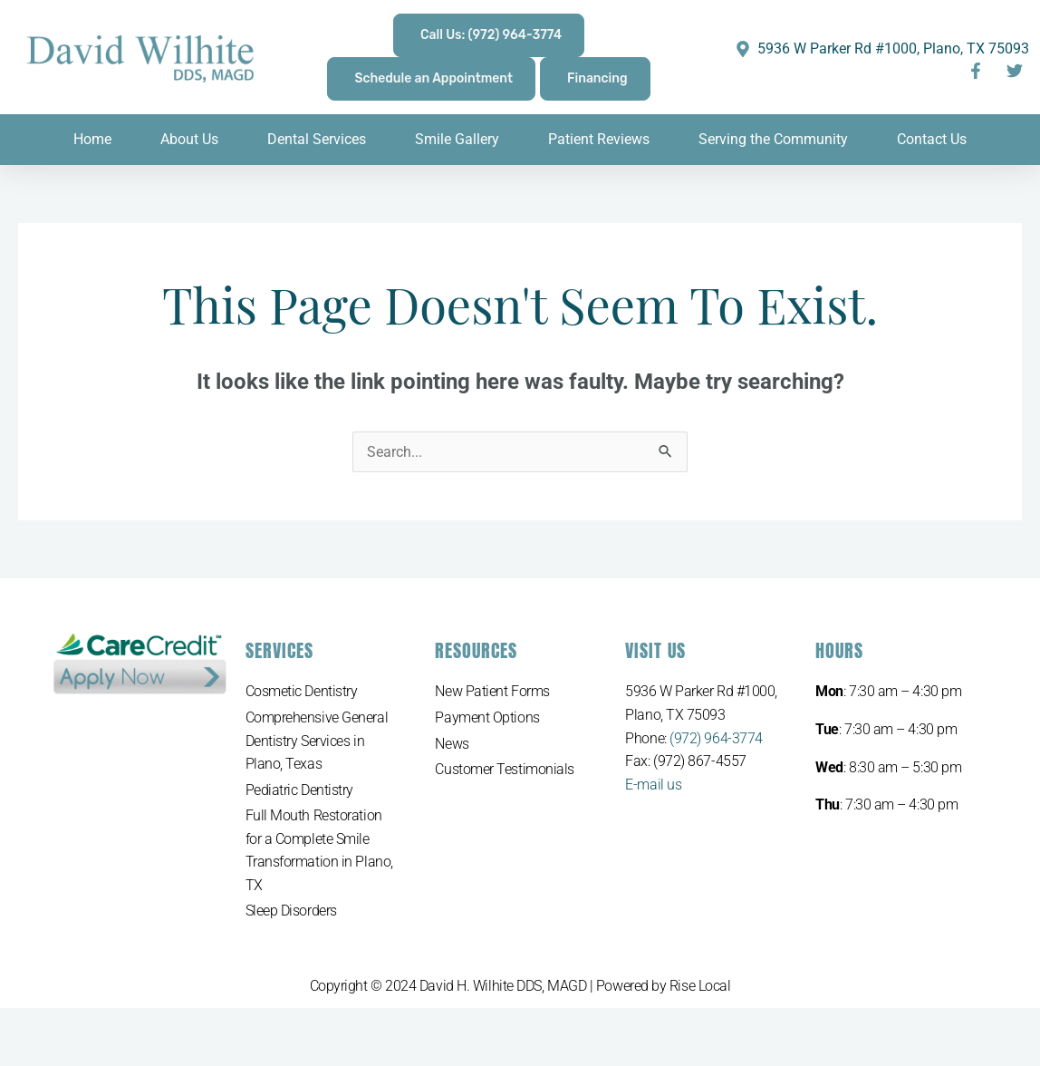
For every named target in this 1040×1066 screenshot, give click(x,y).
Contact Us (932, 139)
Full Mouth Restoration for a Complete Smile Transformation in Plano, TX (319, 850)
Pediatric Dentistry (299, 790)
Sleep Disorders (291, 911)
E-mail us (653, 784)
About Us (189, 139)
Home (92, 139)
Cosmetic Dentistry (302, 691)
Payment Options (487, 717)
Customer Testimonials (504, 769)
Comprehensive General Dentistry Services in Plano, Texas (317, 740)
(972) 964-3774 (716, 738)
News (451, 743)
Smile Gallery (457, 139)
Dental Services (316, 139)
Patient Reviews (599, 139)
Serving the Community (773, 139)
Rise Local (700, 985)
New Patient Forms (492, 691)
